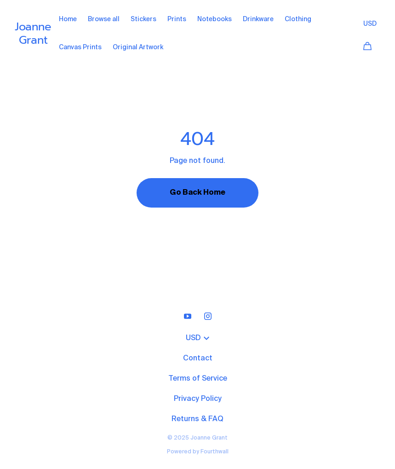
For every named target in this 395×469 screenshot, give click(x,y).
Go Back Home (197, 193)
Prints (176, 19)
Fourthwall (214, 452)
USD (370, 24)
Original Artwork (138, 47)
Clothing (298, 19)
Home (68, 19)
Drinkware (258, 19)
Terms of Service (197, 378)
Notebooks (214, 19)
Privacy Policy (198, 399)
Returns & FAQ (197, 419)
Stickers (143, 19)
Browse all (104, 19)
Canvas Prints (80, 47)
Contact (197, 358)
